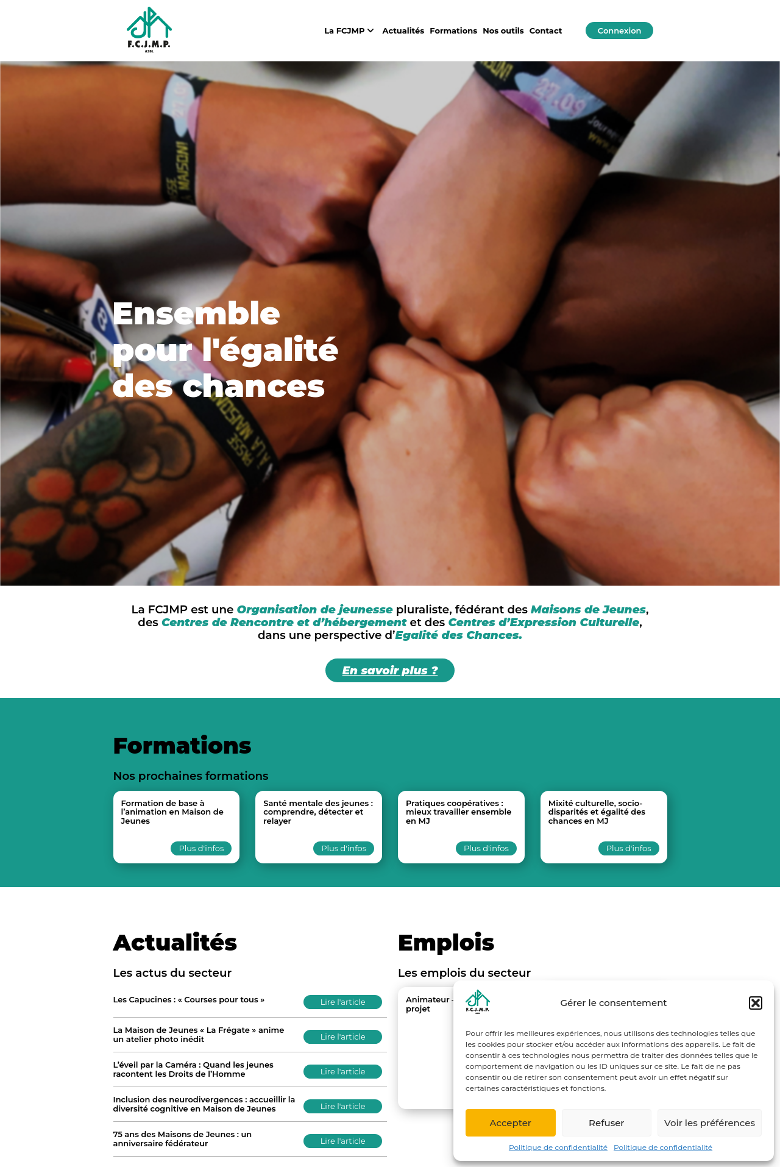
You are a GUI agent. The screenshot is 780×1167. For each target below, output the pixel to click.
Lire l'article (343, 1002)
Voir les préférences (709, 1123)
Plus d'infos (201, 848)
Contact (546, 30)
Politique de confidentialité (558, 1147)
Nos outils (503, 30)
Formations (453, 30)
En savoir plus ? (390, 670)
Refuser (606, 1123)
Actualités (404, 30)
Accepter (510, 1123)
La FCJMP (350, 30)
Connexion (620, 30)
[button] (756, 1003)
